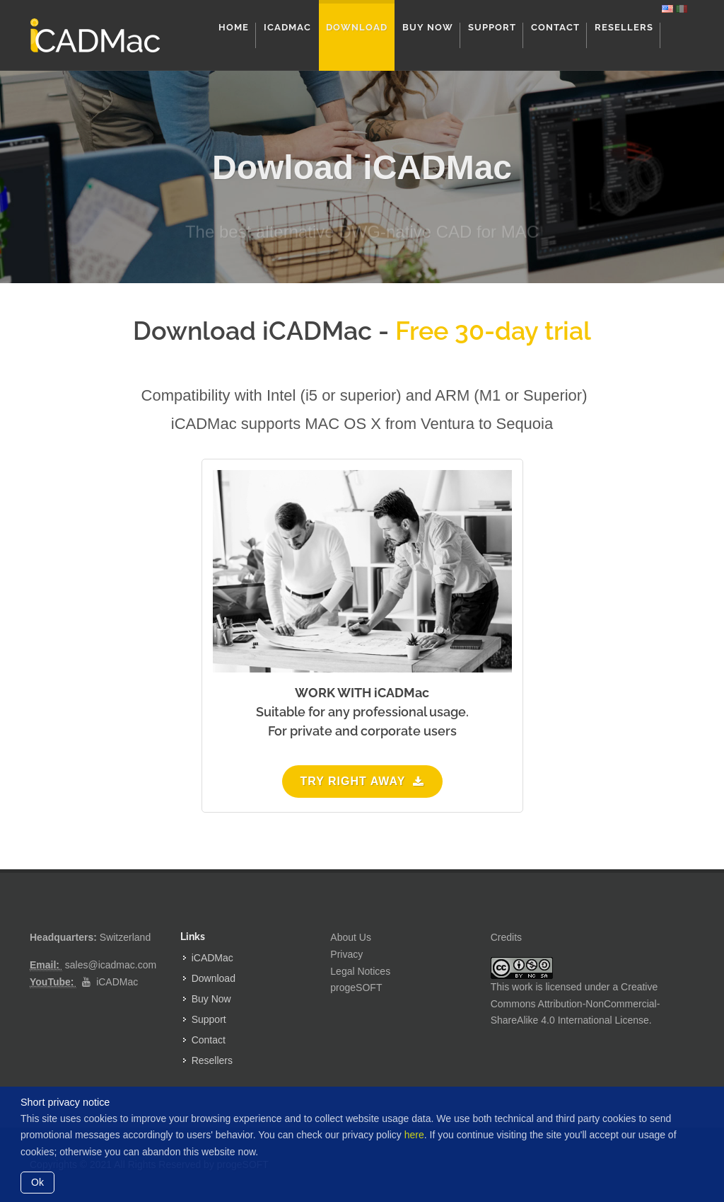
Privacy (346, 954)
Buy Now (211, 998)
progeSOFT (356, 987)
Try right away (362, 781)
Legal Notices (360, 971)
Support (209, 1019)
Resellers (212, 1060)
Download (213, 978)
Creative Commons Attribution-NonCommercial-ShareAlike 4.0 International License (575, 1003)
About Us (350, 937)
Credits (506, 937)
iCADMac (117, 982)
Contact (209, 1040)
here (414, 1134)
